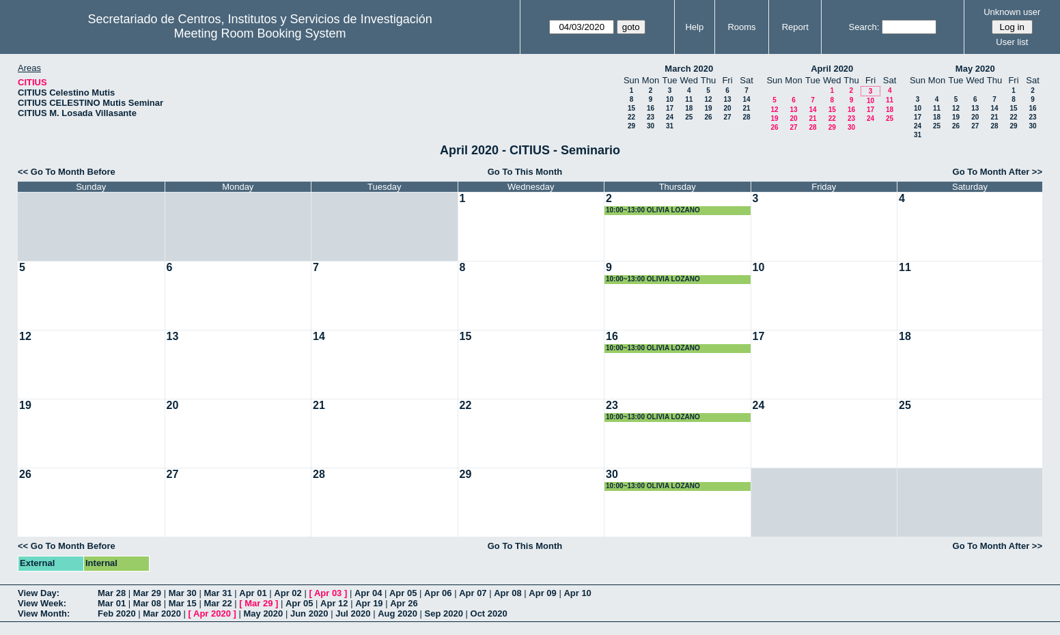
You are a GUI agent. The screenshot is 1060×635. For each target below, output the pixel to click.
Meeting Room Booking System (260, 33)
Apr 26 (403, 603)
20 (727, 108)
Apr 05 (403, 593)
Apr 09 (542, 593)
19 (708, 108)
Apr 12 (334, 603)
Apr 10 (577, 593)
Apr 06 (437, 593)
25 (689, 117)
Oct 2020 (489, 613)
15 (631, 108)
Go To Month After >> (997, 172)
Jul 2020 (352, 613)
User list (1012, 42)
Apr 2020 (212, 613)
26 (708, 117)
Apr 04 (368, 593)
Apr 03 (327, 593)
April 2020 (832, 68)
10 (669, 99)
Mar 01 (112, 603)
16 (650, 108)
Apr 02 (287, 593)
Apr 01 (252, 593)
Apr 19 (368, 603)
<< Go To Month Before (66, 172)
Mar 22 (218, 603)
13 (727, 99)
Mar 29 (147, 593)
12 (708, 99)
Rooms (741, 27)
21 (746, 108)
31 (669, 126)
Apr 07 (472, 593)
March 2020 (689, 68)
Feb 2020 (117, 613)
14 (746, 99)
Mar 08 (147, 603)
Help (694, 27)
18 (689, 108)
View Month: (44, 613)
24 (669, 117)
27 (727, 117)
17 (669, 108)
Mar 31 (218, 593)
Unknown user (1012, 12)
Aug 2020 (397, 613)
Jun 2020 (309, 613)
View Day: (38, 593)
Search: (864, 27)
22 (631, 117)
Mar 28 (112, 593)
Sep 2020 (444, 613)
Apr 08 (507, 593)
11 (689, 99)
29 (631, 126)
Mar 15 (183, 603)
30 (650, 126)
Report (795, 27)
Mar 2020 (162, 613)
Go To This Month (525, 172)
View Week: (42, 603)
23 (650, 117)
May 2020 (975, 68)
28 (746, 117)
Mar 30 (183, 593)
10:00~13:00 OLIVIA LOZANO (653, 210)
